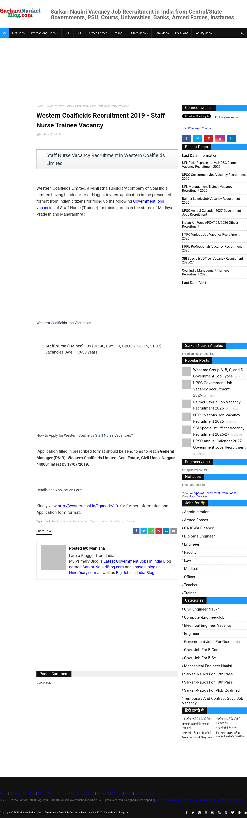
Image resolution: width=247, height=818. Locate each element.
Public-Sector (117, 521)
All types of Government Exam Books (213, 493)
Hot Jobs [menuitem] (18, 33)
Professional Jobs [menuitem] (43, 33)
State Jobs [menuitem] (138, 33)
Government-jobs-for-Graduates (212, 641)
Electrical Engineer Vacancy (208, 625)
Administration (197, 512)
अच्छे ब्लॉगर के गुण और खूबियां (196, 732)
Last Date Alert (199, 496)
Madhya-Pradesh (61, 521)
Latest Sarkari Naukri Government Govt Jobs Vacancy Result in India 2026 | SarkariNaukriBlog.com (75, 812)
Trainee (49, 106)
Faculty (190, 552)
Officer (189, 576)
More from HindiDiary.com (197, 737)
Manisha (44, 134)
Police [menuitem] (118, 33)
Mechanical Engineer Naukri (208, 666)
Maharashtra (80, 521)
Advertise (117, 793)
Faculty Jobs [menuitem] (203, 33)
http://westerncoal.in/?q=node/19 (88, 505)
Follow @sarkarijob (227, 117)
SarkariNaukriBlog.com (103, 566)
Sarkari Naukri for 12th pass (208, 674)
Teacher (190, 585)
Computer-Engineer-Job (204, 617)
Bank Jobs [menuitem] (162, 33)
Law (187, 560)
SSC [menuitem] (79, 33)
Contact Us (103, 793)
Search (90, 793)
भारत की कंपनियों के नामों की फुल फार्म (195, 725)
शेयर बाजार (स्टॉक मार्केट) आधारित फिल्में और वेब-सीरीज (230, 734)
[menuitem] (4, 33)
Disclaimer (29, 793)
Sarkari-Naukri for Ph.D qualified (212, 690)
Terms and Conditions (70, 793)
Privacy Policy (46, 793)
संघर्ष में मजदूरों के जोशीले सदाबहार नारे (228, 720)
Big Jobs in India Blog (135, 572)
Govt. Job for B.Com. (202, 649)
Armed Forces (196, 520)
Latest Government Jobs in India (132, 561)
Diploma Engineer (199, 536)
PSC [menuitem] (67, 33)
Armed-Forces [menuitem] (98, 33)
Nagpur (94, 521)
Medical (191, 568)
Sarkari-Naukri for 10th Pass (208, 682)
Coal (47, 521)
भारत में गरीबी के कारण (226, 727)
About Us (15, 793)
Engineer (191, 544)
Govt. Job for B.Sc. (200, 658)
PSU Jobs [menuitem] (181, 33)
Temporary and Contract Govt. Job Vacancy (212, 700)
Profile (129, 793)
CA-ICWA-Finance (199, 528)
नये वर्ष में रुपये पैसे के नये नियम (197, 718)
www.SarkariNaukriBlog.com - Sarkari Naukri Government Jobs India (199, 800)
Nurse (104, 521)
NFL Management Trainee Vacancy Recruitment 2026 (207, 188)
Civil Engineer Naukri (202, 609)
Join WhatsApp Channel (197, 128)
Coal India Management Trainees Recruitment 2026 (205, 272)
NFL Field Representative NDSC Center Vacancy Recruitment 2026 (209, 165)
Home (39, 106)
